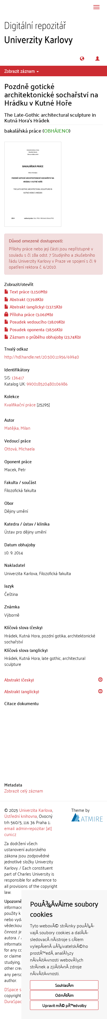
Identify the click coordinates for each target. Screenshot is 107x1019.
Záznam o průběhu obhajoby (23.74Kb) (42, 337)
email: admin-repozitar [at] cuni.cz (28, 831)
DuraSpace (14, 1001)
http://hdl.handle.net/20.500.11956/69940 (41, 357)
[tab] (53, 380)
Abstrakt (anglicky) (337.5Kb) (33, 306)
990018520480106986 (47, 384)
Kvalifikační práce (20, 404)
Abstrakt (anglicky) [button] (21, 691)
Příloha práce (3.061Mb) (28, 314)
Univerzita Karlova (35, 810)
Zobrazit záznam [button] (21, 71)
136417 (18, 377)
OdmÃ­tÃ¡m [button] (64, 995)
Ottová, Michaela (19, 448)
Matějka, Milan (17, 428)
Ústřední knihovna (20, 816)
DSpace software (19, 989)
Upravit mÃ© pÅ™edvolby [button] (64, 1005)
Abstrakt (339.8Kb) (23, 299)
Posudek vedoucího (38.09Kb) (34, 322)
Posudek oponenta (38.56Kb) (33, 329)
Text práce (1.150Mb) (25, 291)
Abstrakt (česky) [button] (19, 680)
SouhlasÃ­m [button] (64, 985)
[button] (82, 58)
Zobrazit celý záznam (23, 790)
